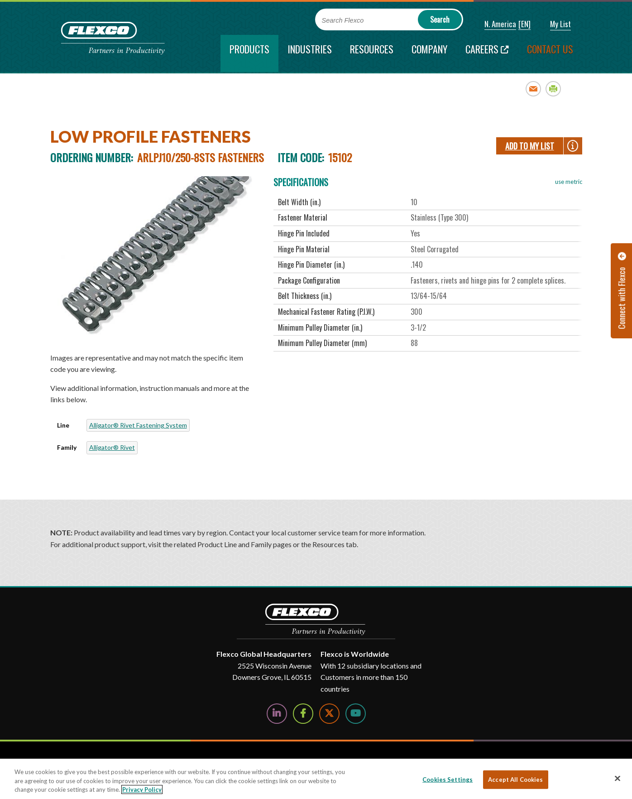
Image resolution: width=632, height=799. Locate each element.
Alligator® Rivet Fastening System (138, 425)
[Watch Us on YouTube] (355, 713)
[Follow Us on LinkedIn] (277, 713)
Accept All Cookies (515, 779)
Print (553, 88)
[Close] (617, 778)
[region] (316, 779)
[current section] (249, 53)
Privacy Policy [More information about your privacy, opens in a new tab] (142, 789)
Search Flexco (343, 20)
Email (533, 88)
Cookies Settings (447, 779)
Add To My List (529, 146)
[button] (494, 24)
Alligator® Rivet (112, 447)
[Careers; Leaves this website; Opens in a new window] (487, 53)
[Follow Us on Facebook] (303, 713)
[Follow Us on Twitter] (329, 713)
